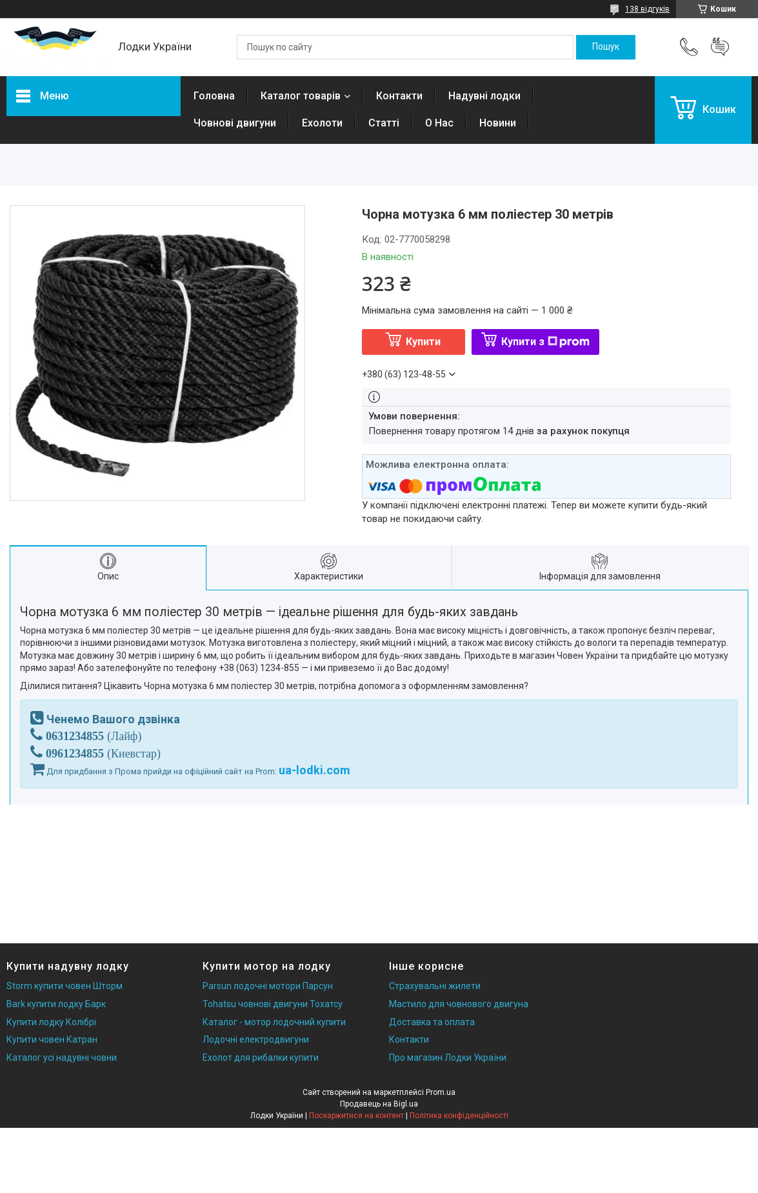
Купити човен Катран (51, 1039)
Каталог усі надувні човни (61, 1057)
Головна (214, 96)
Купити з (545, 342)
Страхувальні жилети (435, 986)
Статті (383, 123)
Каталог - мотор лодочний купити (274, 1022)
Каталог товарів (301, 96)
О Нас (439, 123)
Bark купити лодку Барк (56, 1004)
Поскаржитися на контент (356, 1115)
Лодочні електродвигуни (256, 1039)
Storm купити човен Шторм (64, 986)
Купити (423, 342)
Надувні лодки (484, 96)
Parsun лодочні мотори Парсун (268, 986)
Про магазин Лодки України (447, 1057)
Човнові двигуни (235, 123)
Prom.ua (440, 1092)
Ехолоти (322, 123)
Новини (497, 123)
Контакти (399, 96)
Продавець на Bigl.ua (379, 1103)
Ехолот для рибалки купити (261, 1057)
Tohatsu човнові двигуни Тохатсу (273, 1004)
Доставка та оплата (432, 1022)
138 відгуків (647, 9)
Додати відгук (720, 47)
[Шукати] (605, 47)
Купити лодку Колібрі (51, 1022)
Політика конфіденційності (459, 1115)
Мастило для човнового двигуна (458, 1004)
